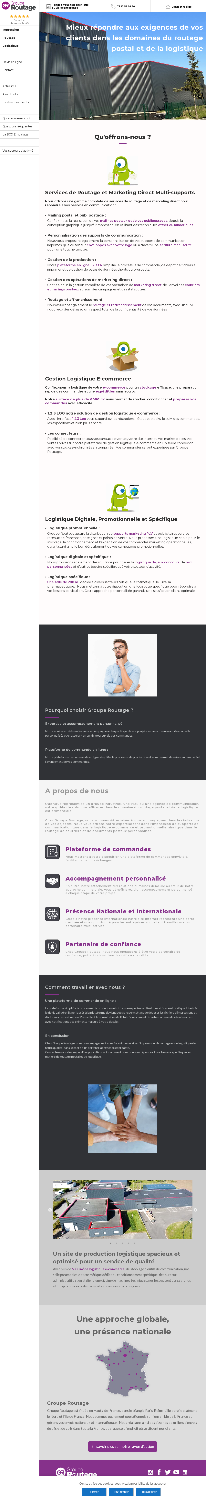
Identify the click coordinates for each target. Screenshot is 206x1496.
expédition (105, 391)
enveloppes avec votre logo (109, 245)
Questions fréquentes (17, 126)
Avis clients (10, 94)
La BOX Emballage (15, 134)
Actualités (9, 86)
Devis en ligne (12, 62)
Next (195, 1210)
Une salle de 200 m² (63, 582)
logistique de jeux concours (157, 562)
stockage (147, 387)
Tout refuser (121, 1491)
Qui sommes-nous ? (16, 118)
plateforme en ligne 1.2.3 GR (79, 265)
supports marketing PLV (133, 533)
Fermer (94, 1491)
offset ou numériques (175, 225)
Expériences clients (16, 102)
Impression (11, 29)
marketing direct (147, 285)
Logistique (11, 46)
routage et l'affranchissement (117, 305)
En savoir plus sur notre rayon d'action (122, 1446)
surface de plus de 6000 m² (80, 399)
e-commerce (114, 387)
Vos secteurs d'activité (18, 150)
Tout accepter (148, 1491)
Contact (8, 70)
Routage (9, 38)
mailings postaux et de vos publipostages (133, 221)
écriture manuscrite (176, 245)
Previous (50, 1210)
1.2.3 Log (79, 419)
